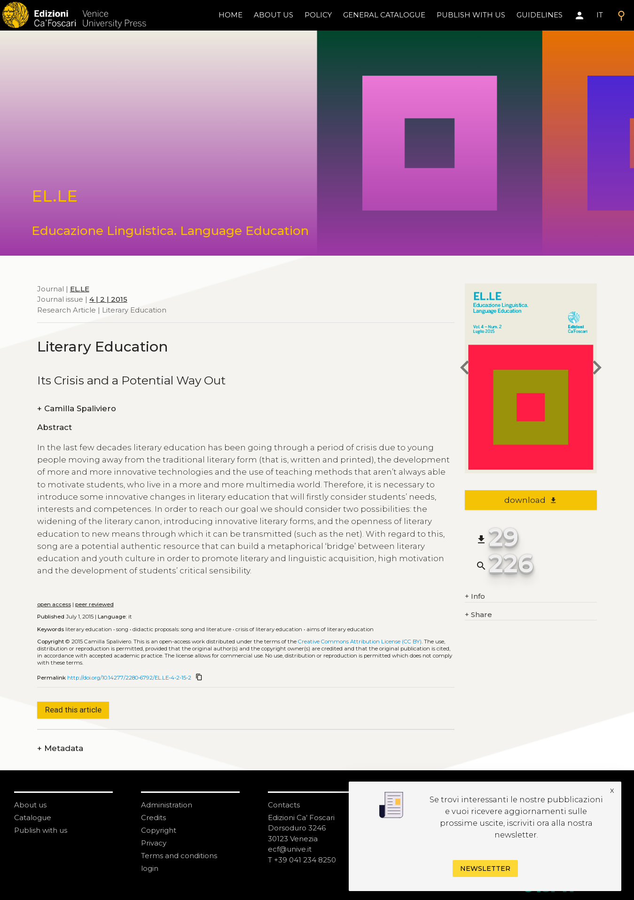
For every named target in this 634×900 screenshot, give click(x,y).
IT (599, 14)
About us (273, 14)
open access (54, 604)
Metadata (60, 748)
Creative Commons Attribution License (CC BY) (360, 641)
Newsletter (485, 868)
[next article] (597, 369)
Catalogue (32, 817)
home (231, 14)
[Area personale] (579, 15)
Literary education (88, 629)
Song (122, 629)
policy (318, 14)
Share (478, 615)
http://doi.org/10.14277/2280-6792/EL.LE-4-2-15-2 (129, 677)
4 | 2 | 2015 (108, 299)
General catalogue (384, 14)
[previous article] (465, 369)
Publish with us (471, 14)
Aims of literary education (340, 629)
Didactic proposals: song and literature (182, 629)
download (530, 500)
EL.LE (79, 288)
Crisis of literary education (268, 629)
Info (475, 596)
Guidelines (540, 14)
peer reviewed (94, 604)
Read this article (73, 709)
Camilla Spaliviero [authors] (76, 408)
